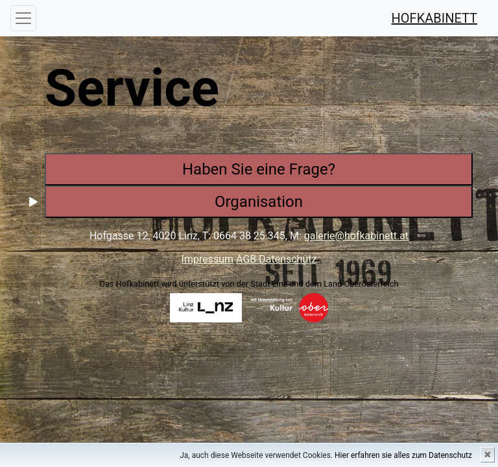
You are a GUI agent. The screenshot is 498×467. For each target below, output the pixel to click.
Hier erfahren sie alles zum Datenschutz (403, 455)
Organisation (259, 202)
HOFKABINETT (434, 18)
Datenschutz (287, 259)
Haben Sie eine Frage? (258, 169)
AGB (247, 259)
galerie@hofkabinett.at (356, 236)
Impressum (208, 259)
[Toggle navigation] (23, 18)
